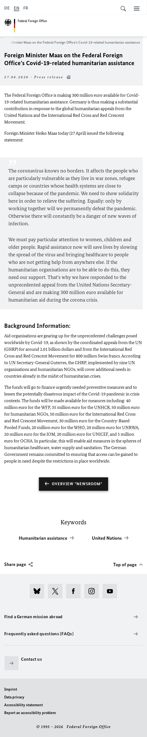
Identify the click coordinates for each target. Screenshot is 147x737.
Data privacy (14, 697)
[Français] (25, 8)
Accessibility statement (23, 705)
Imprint (10, 689)
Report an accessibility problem (30, 712)
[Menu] (136, 8)
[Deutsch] (7, 8)
